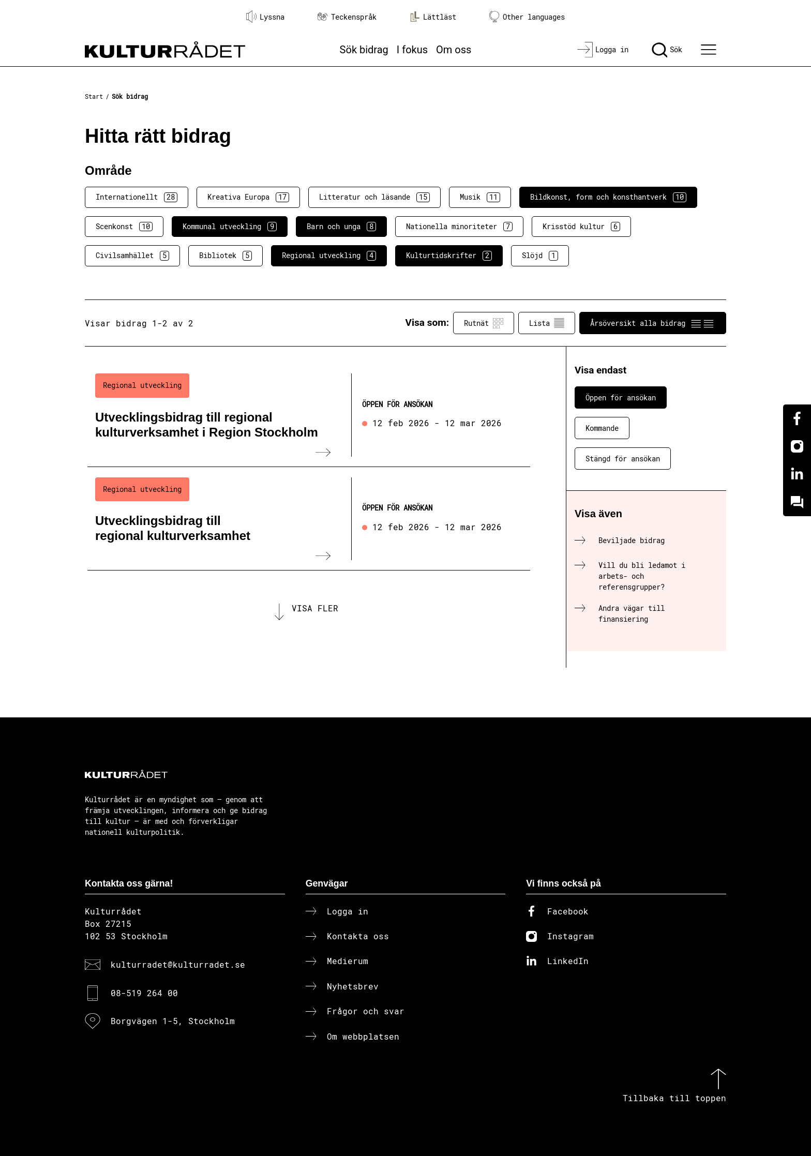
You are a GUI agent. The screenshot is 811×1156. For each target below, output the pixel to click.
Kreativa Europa (248, 197)
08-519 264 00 (144, 992)
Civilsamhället (132, 255)
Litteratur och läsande (374, 197)
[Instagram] (797, 446)
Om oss (453, 49)
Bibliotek (225, 255)
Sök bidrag (364, 49)
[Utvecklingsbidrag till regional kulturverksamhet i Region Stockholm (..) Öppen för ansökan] (309, 415)
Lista (546, 323)
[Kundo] (797, 502)
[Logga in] (603, 49)
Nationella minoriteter (459, 226)
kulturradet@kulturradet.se (178, 964)
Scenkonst (124, 226)
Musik (480, 197)
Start (94, 96)
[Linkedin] (797, 474)
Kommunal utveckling (230, 226)
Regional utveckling (329, 255)
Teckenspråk (347, 17)
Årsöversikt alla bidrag (652, 323)
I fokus (412, 49)
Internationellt (136, 197)
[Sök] (667, 49)
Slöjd (540, 255)
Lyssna (265, 16)
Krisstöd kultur (581, 226)
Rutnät (483, 323)
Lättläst (433, 16)
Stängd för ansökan (622, 458)
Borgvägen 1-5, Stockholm (173, 1020)
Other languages (527, 17)
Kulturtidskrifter (449, 255)
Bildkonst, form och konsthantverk (608, 197)
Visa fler (315, 608)
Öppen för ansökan (620, 397)
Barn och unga (341, 226)
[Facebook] (797, 418)
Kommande (602, 428)
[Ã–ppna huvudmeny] (710, 49)
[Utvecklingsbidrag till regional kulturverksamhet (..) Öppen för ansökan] (309, 519)
